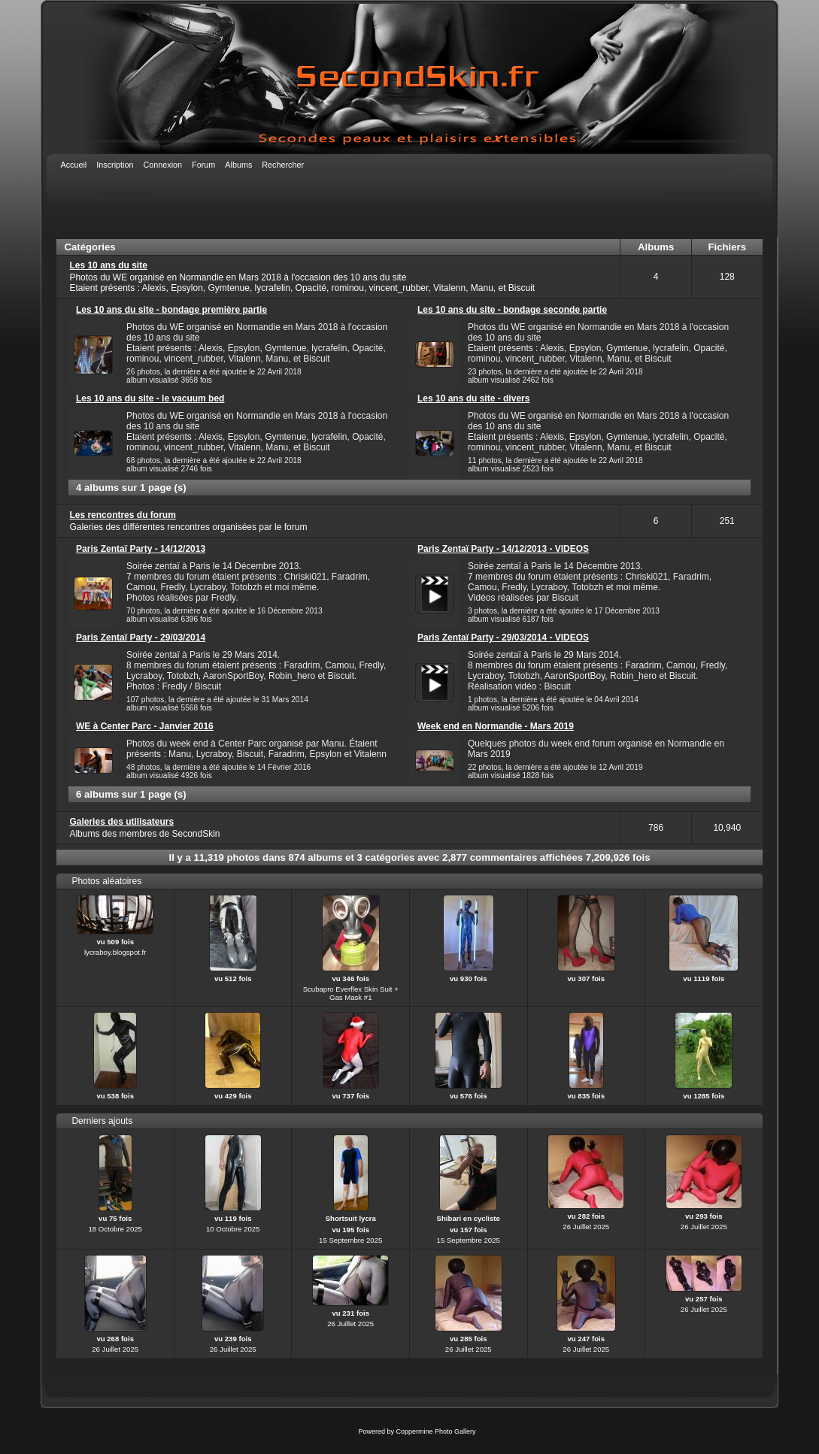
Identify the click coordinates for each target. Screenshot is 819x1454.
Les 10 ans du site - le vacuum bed (150, 398)
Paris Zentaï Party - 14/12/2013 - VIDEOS (503, 549)
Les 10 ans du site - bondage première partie (171, 309)
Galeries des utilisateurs (121, 821)
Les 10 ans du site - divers (473, 398)
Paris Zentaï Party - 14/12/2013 (140, 549)
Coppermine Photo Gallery (435, 1431)
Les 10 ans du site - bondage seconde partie (512, 309)
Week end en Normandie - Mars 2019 (495, 726)
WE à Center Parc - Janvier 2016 (145, 726)
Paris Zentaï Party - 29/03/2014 (140, 637)
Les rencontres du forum (122, 515)
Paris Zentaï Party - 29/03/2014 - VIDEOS (503, 637)
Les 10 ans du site (108, 265)
